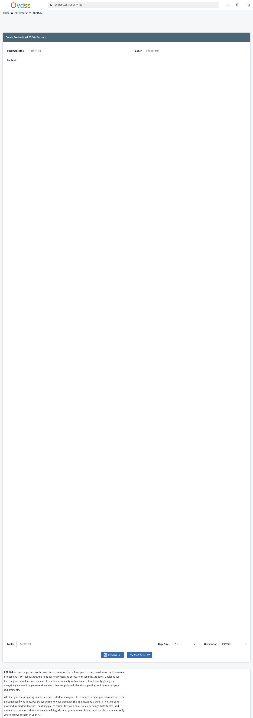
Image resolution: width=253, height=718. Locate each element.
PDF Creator (21, 13)
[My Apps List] (228, 5)
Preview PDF (112, 655)
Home (6, 13)
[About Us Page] (238, 5)
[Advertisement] (126, 24)
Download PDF (139, 655)
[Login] (248, 5)
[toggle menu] (6, 5)
